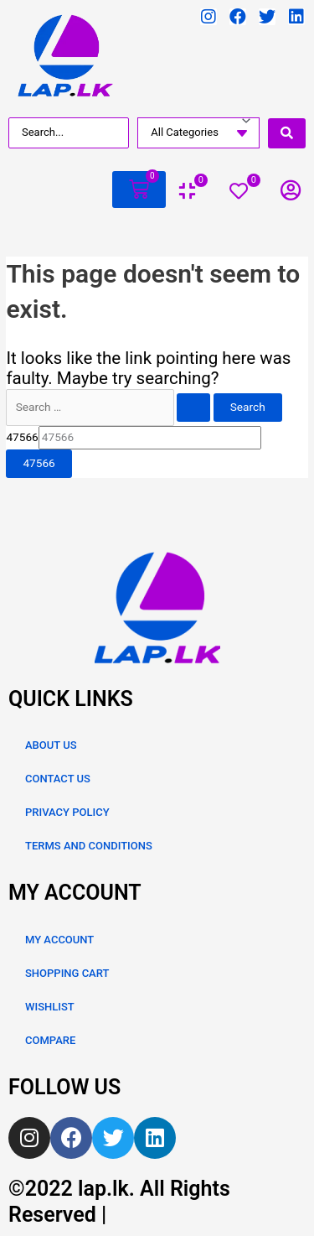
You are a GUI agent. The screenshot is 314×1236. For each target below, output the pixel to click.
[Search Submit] (193, 407)
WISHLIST (50, 1006)
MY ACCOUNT (59, 939)
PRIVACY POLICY (67, 812)
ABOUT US (51, 745)
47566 (22, 437)
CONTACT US (57, 778)
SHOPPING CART (67, 973)
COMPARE (50, 1040)
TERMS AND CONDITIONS (88, 845)
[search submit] (287, 133)
